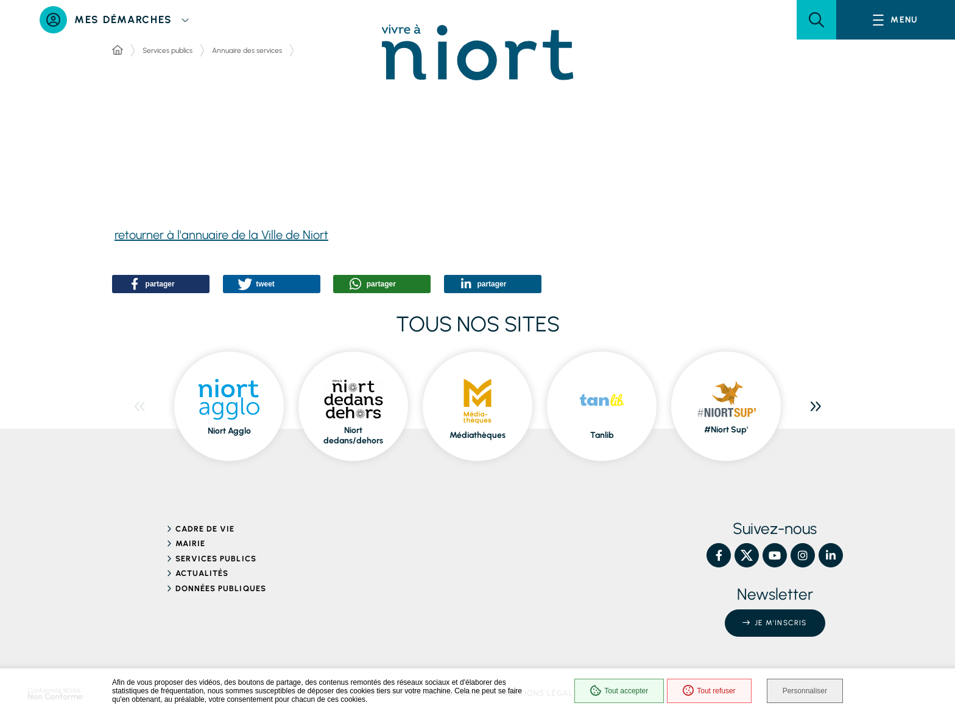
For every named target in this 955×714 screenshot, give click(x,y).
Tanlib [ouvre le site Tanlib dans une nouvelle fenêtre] (602, 435)
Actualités (201, 573)
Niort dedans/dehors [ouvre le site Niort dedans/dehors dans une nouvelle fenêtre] (353, 435)
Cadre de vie (204, 528)
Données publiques (220, 588)
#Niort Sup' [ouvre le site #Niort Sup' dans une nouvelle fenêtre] (726, 430)
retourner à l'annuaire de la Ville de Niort (221, 234)
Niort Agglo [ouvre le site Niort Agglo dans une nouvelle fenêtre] (229, 431)
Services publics (167, 50)
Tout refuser (709, 691)
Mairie (190, 543)
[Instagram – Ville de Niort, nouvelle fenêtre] (803, 555)
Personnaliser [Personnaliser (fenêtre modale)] (805, 691)
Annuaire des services (247, 50)
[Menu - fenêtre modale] (895, 20)
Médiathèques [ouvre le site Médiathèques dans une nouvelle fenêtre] (477, 435)
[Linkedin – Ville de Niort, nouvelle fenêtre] (831, 555)
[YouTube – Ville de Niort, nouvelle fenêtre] (775, 555)
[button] (816, 20)
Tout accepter (619, 691)
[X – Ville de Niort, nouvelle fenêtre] (747, 555)
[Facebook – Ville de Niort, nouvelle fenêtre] (719, 555)
